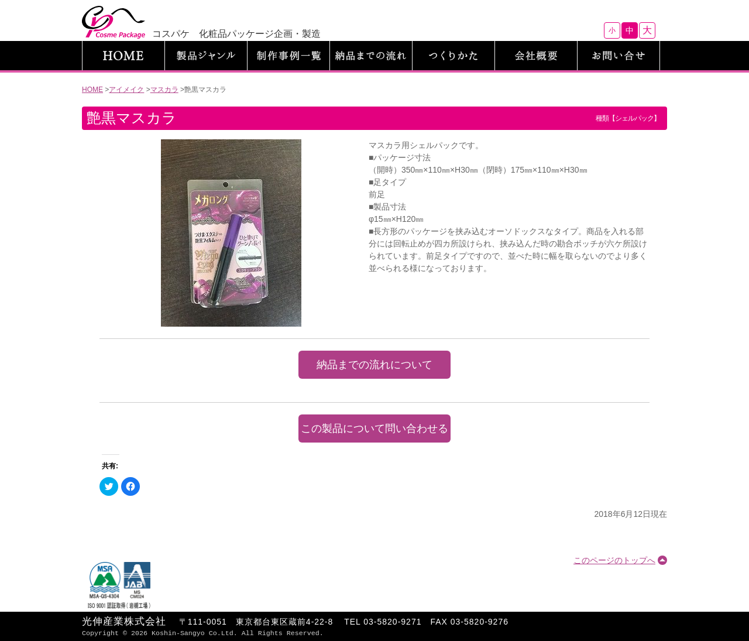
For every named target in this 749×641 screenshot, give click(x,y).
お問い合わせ (618, 55)
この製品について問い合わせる (374, 428)
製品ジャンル (206, 55)
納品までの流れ (371, 55)
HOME (123, 55)
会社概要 (536, 55)
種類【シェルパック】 (628, 118)
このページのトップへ (614, 560)
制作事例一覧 (288, 55)
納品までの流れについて (374, 365)
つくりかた (453, 55)
